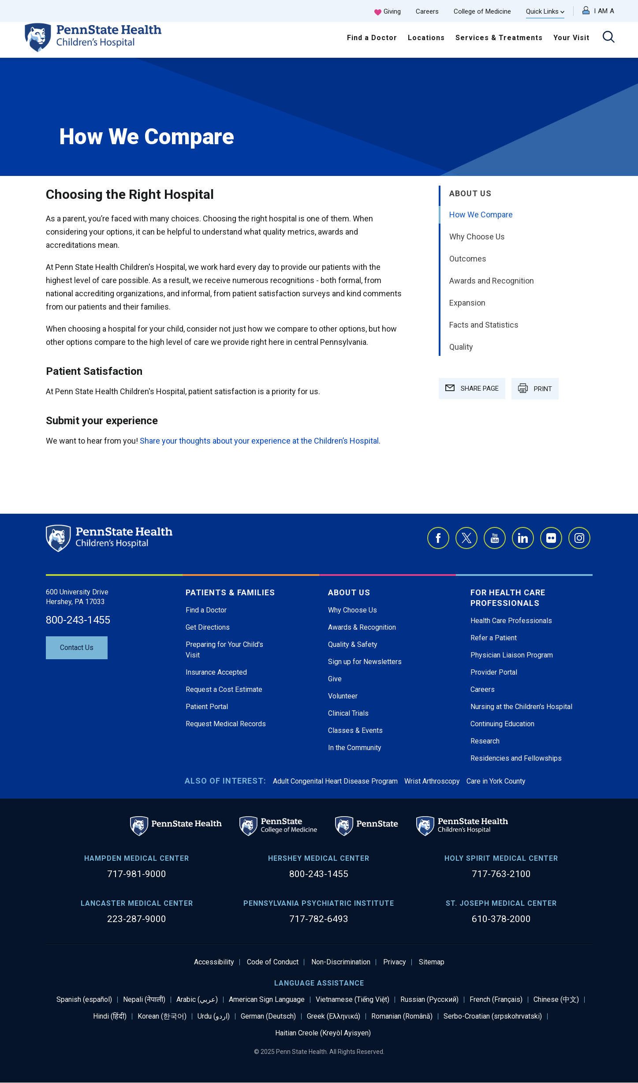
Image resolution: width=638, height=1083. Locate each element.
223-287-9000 (136, 919)
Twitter (466, 538)
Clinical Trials (348, 713)
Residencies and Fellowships (516, 758)
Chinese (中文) (556, 1000)
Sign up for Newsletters (365, 661)
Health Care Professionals (511, 620)
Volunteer (343, 696)
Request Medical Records (226, 724)
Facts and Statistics (484, 324)
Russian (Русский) (429, 1000)
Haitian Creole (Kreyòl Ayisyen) (323, 1033)
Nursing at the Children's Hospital (521, 706)
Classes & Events (355, 730)
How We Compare (481, 214)
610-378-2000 (501, 919)
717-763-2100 (501, 874)
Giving (392, 11)
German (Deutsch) (268, 1016)
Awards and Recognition (491, 280)
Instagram (579, 538)
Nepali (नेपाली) (144, 1000)
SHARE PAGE (472, 388)
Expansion (467, 302)
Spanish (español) (84, 1000)
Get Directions (208, 627)
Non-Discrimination (340, 962)
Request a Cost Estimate (224, 689)
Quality (461, 346)
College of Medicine (482, 11)
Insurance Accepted (216, 672)
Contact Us (76, 647)
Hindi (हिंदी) (110, 1016)
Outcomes (467, 258)
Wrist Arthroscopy (432, 781)
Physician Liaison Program (511, 655)
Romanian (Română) (402, 1016)
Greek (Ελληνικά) (333, 1016)
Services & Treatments (499, 38)
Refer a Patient (493, 638)
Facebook (438, 538)
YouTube (495, 538)
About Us (470, 193)
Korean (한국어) (162, 1016)
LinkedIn (523, 538)
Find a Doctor (372, 38)
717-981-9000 (136, 874)
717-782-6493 (318, 919)
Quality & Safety (352, 644)
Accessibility (214, 962)
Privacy (394, 962)
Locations (426, 38)
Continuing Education (502, 724)
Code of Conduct (272, 962)
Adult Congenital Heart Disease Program (335, 781)
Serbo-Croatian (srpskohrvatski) (493, 1016)
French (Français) (496, 1000)
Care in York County (496, 781)
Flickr (551, 538)
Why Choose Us (477, 236)
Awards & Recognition (362, 627)
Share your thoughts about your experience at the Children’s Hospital (259, 440)
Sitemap (431, 962)
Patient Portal (207, 706)
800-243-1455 (78, 620)
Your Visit (571, 38)
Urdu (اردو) (214, 1016)
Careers (427, 11)
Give (335, 679)
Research (485, 741)
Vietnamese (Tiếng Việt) (352, 1000)
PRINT (535, 388)
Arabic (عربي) (197, 1000)
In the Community (354, 747)
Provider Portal (493, 672)
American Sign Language (267, 1000)
